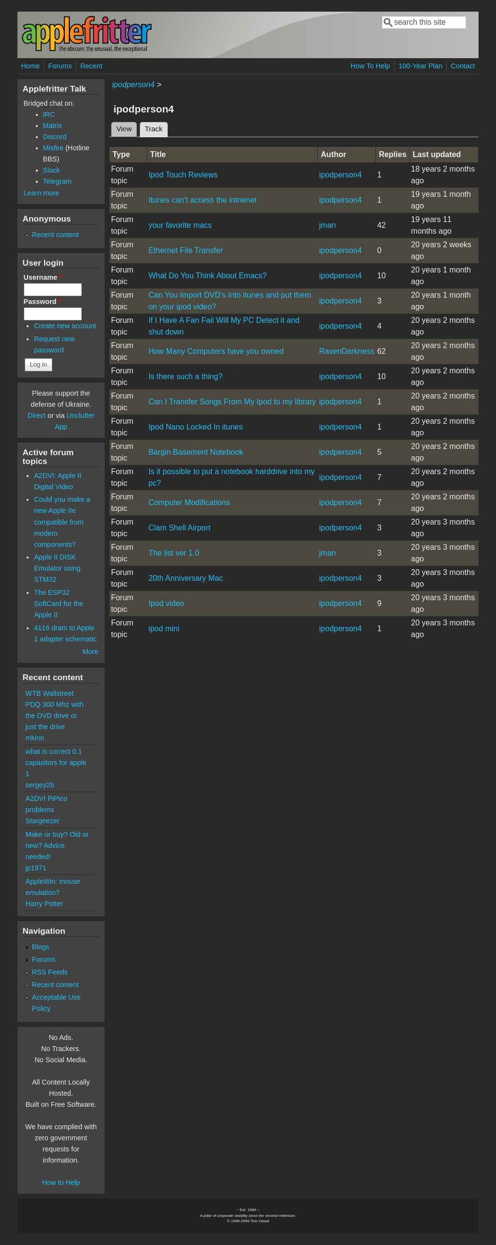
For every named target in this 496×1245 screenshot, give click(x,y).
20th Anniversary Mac (185, 578)
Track (156, 127)
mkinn (35, 738)
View (124, 129)
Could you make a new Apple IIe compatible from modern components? (62, 521)
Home (30, 66)
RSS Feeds (50, 972)
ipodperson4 (133, 84)
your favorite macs (180, 225)
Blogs (40, 947)
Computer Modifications (189, 502)
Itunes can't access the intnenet (202, 200)
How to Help (61, 1182)
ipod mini (163, 628)
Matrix (52, 125)
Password (43, 301)
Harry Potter (44, 904)
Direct (37, 415)
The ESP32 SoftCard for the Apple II (58, 604)
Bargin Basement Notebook (195, 452)
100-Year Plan (421, 66)
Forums (60, 66)
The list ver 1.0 (173, 553)
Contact (463, 66)
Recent (91, 66)
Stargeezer (43, 821)
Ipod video (166, 603)
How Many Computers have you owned (215, 351)
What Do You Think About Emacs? (207, 275)
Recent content (55, 235)
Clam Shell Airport (179, 528)
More (90, 651)
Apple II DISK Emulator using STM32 (57, 568)
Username (43, 277)
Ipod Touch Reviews (182, 175)
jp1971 (36, 868)
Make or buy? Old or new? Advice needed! (57, 845)
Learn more (42, 193)
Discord (55, 137)
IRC (49, 114)
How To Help (370, 66)
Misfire (53, 148)
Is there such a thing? (185, 376)
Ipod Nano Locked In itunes (195, 427)
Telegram (57, 181)
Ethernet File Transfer (185, 250)
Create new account (65, 326)
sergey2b (40, 785)
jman (327, 225)
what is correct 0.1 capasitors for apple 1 (56, 763)
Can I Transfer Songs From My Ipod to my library (232, 402)
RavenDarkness (346, 351)
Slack (51, 170)
